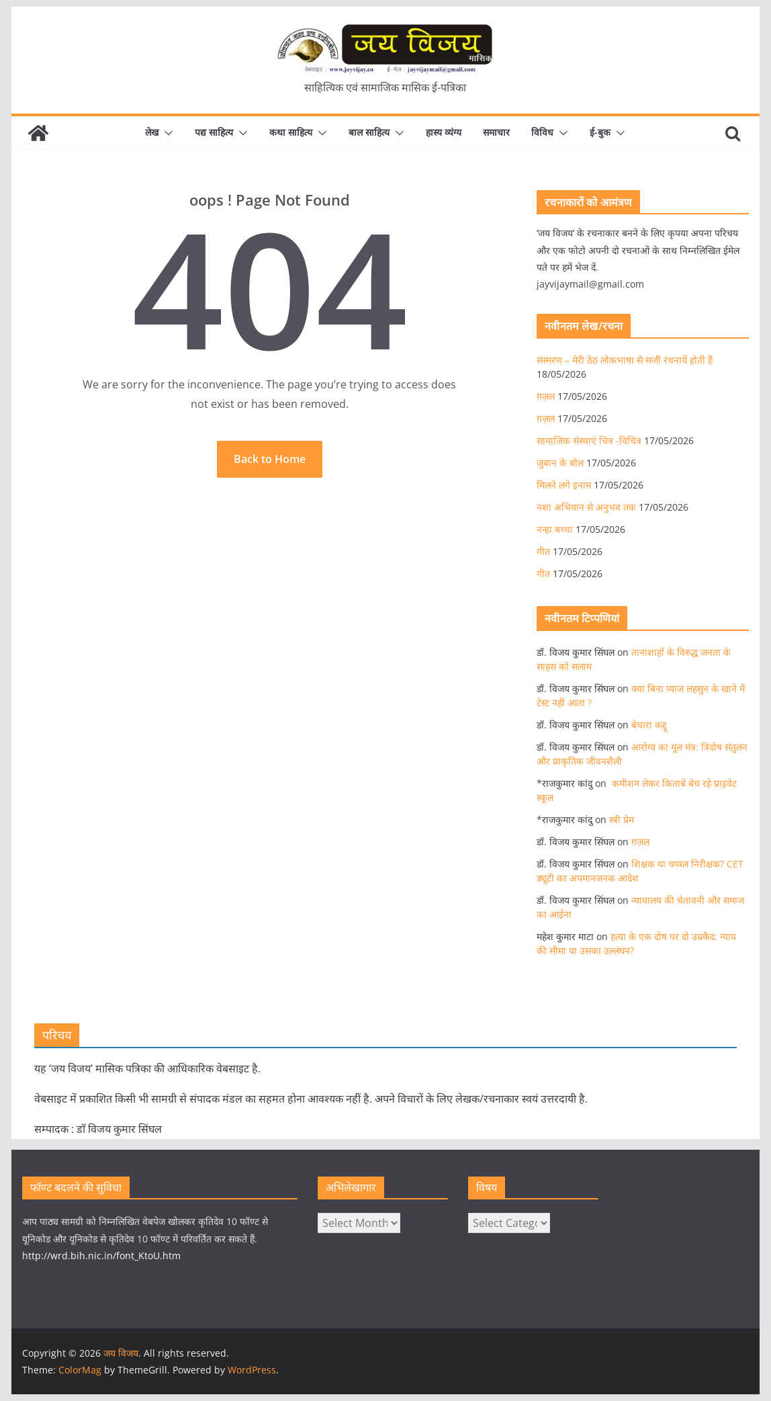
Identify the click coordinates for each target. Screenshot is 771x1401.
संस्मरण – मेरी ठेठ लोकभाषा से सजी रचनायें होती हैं (625, 359)
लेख (151, 132)
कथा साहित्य (290, 132)
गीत (543, 551)
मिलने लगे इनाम (564, 484)
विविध (542, 132)
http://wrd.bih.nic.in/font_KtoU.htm (101, 1255)
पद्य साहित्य (214, 132)
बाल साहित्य (369, 132)
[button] (165, 133)
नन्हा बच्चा (555, 529)
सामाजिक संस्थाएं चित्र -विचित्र (589, 440)
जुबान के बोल (560, 462)
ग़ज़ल (546, 396)
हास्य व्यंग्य (443, 132)
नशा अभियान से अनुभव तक (586, 507)
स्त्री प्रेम (621, 819)
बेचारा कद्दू (649, 724)
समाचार (496, 132)
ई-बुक (600, 132)
